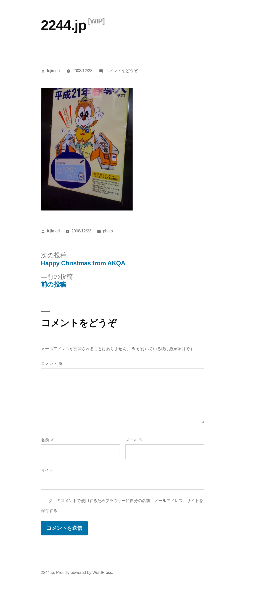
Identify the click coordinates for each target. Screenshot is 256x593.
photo (108, 231)
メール (134, 440)
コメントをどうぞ (121, 71)
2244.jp (64, 25)
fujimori (53, 71)
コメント (51, 363)
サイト (47, 470)
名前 (47, 440)
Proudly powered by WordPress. (84, 572)
